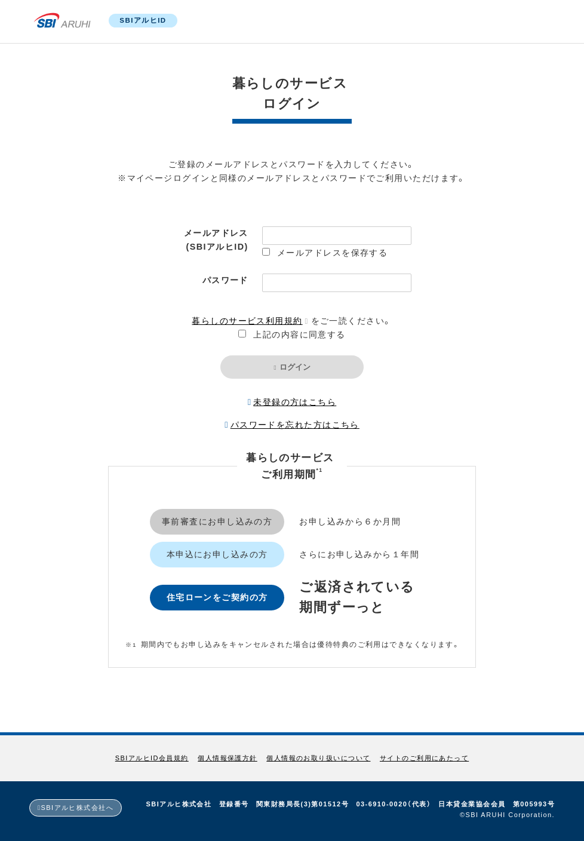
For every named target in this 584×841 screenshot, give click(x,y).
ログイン (295, 367)
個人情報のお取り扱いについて (318, 758)
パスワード (225, 280)
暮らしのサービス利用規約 (247, 321)
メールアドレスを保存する (332, 252)
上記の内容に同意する (299, 334)
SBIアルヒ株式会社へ (77, 807)
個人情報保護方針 (227, 758)
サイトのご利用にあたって (424, 758)
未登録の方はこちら (294, 402)
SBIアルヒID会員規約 (152, 758)
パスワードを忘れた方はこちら (294, 424)
